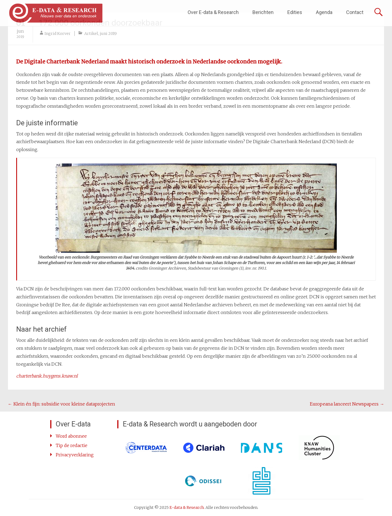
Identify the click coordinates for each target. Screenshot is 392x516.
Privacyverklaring (75, 454)
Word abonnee (71, 436)
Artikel (91, 33)
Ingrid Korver (58, 33)
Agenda (324, 12)
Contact (354, 12)
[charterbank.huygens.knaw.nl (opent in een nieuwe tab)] (47, 376)
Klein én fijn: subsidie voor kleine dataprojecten (61, 404)
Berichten (263, 12)
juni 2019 (108, 33)
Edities (294, 12)
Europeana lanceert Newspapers (347, 404)
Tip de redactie (71, 445)
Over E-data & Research (213, 12)
